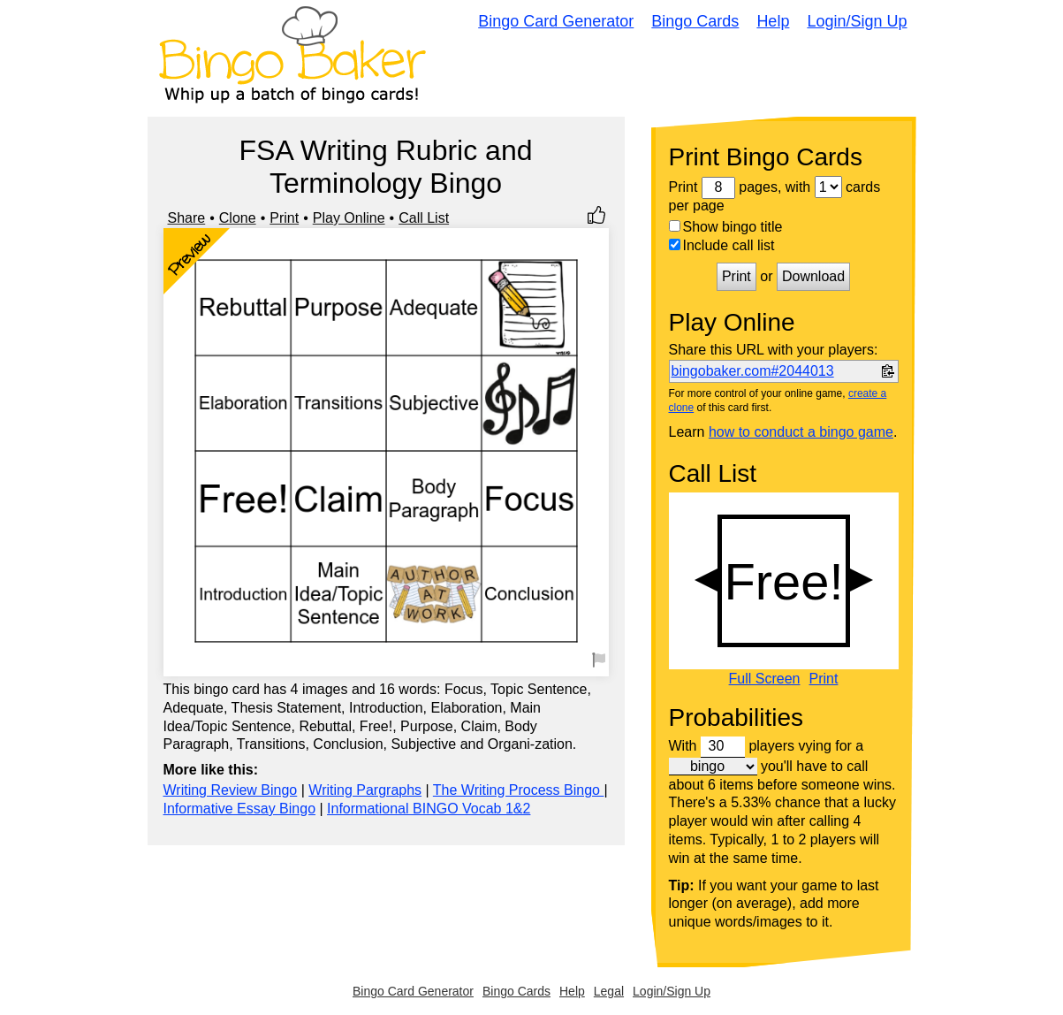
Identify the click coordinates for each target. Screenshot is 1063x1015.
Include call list (722, 245)
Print (284, 217)
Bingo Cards (695, 21)
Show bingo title (726, 226)
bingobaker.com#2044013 (753, 370)
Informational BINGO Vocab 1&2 (428, 808)
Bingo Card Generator (556, 21)
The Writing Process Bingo (518, 790)
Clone (237, 217)
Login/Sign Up (857, 21)
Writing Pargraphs (364, 790)
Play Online (349, 217)
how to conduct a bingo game (801, 431)
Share (187, 217)
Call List (424, 217)
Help (772, 21)
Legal (609, 991)
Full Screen (765, 679)
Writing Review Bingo (230, 790)
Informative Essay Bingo (239, 808)
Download (813, 276)
